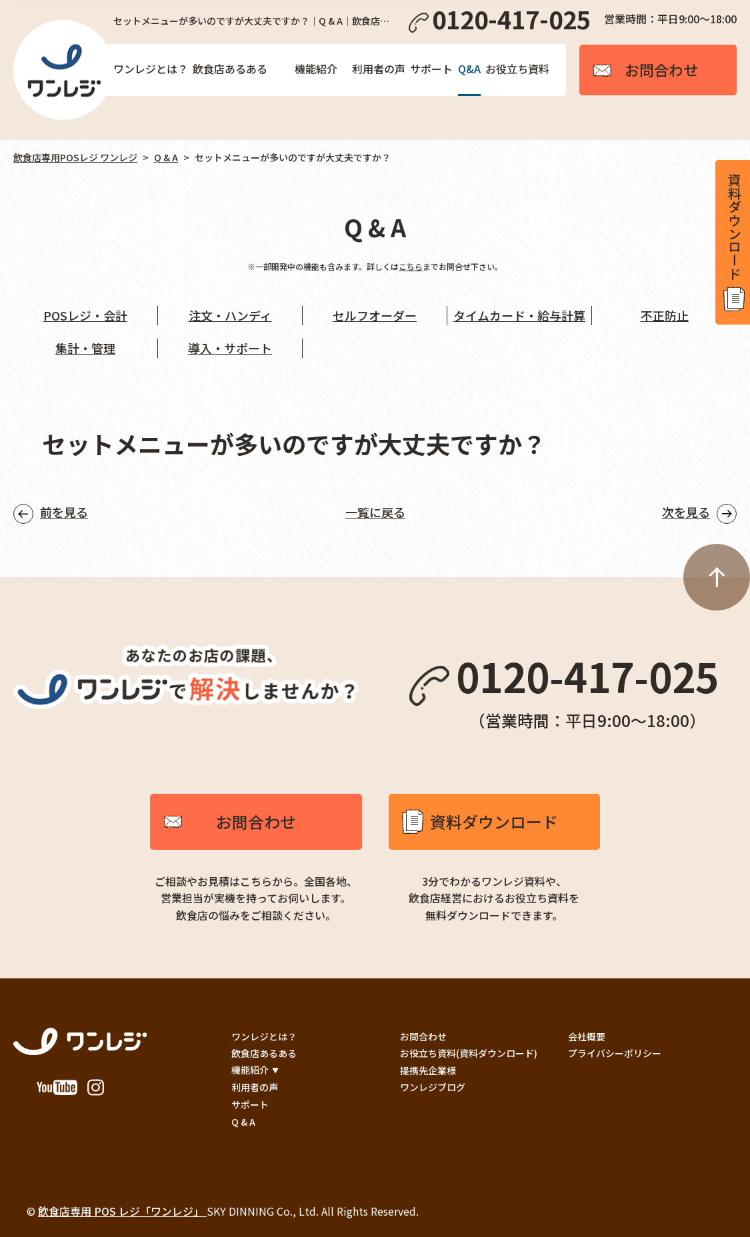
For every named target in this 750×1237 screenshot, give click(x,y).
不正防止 (665, 315)
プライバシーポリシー (614, 1053)
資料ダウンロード (494, 821)
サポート (431, 69)
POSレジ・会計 (85, 315)
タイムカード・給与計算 (519, 315)
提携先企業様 (428, 1070)
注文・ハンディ (230, 315)
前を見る (64, 512)
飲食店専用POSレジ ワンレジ (75, 157)
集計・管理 (85, 348)
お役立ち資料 (517, 69)
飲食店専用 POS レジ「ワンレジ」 (122, 1211)
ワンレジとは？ (150, 69)
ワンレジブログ (432, 1087)
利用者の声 (378, 69)
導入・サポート (230, 348)
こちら (411, 266)
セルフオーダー (375, 315)
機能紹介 (316, 69)
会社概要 (586, 1036)
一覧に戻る (375, 512)
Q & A (166, 157)
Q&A (469, 69)
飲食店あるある (230, 69)
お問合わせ (256, 821)
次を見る (686, 512)
